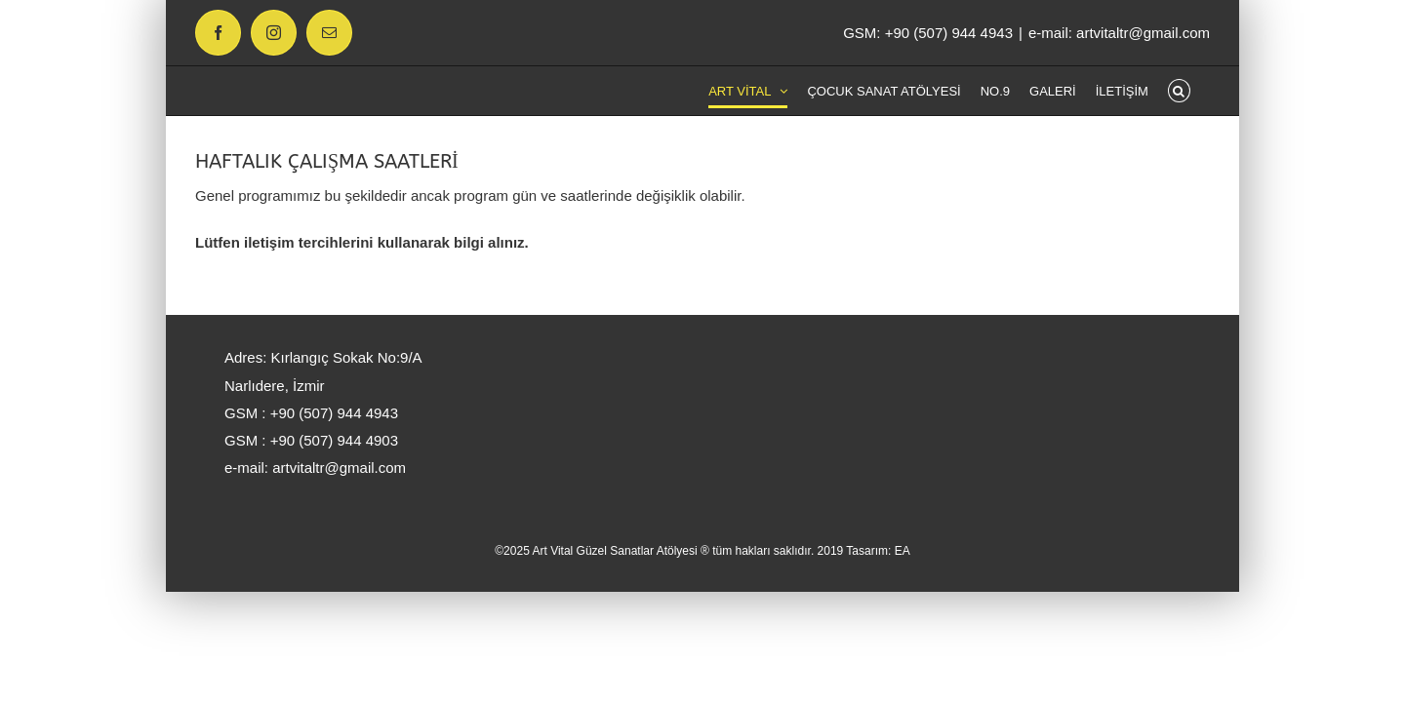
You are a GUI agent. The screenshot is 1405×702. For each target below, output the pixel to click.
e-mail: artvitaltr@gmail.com (1119, 32)
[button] (1198, 90)
